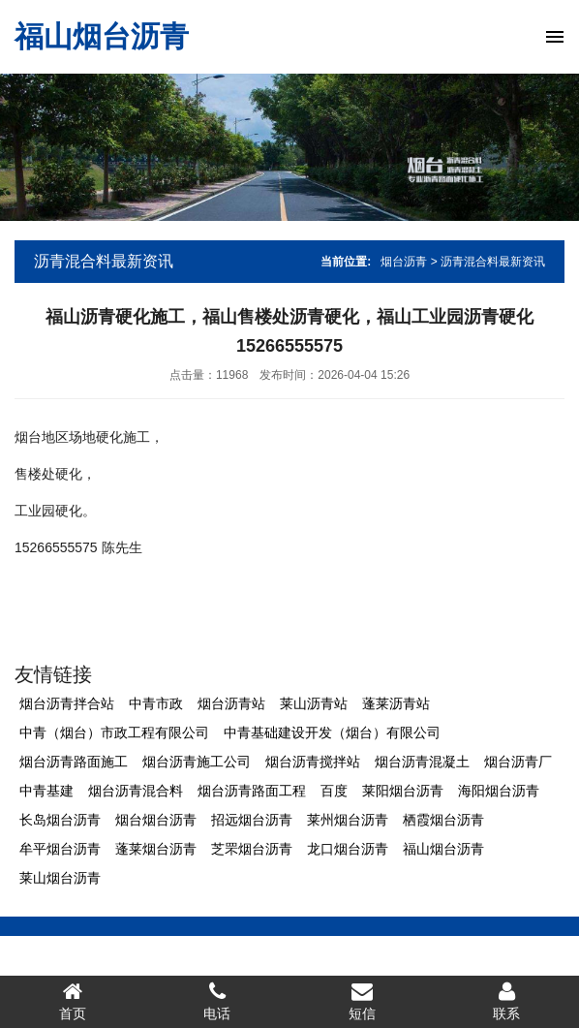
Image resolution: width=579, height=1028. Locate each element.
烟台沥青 (404, 261)
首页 (72, 1001)
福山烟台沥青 (102, 36)
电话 (217, 1001)
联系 (507, 1001)
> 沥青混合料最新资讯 (488, 261)
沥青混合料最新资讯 (103, 261)
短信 (362, 1001)
